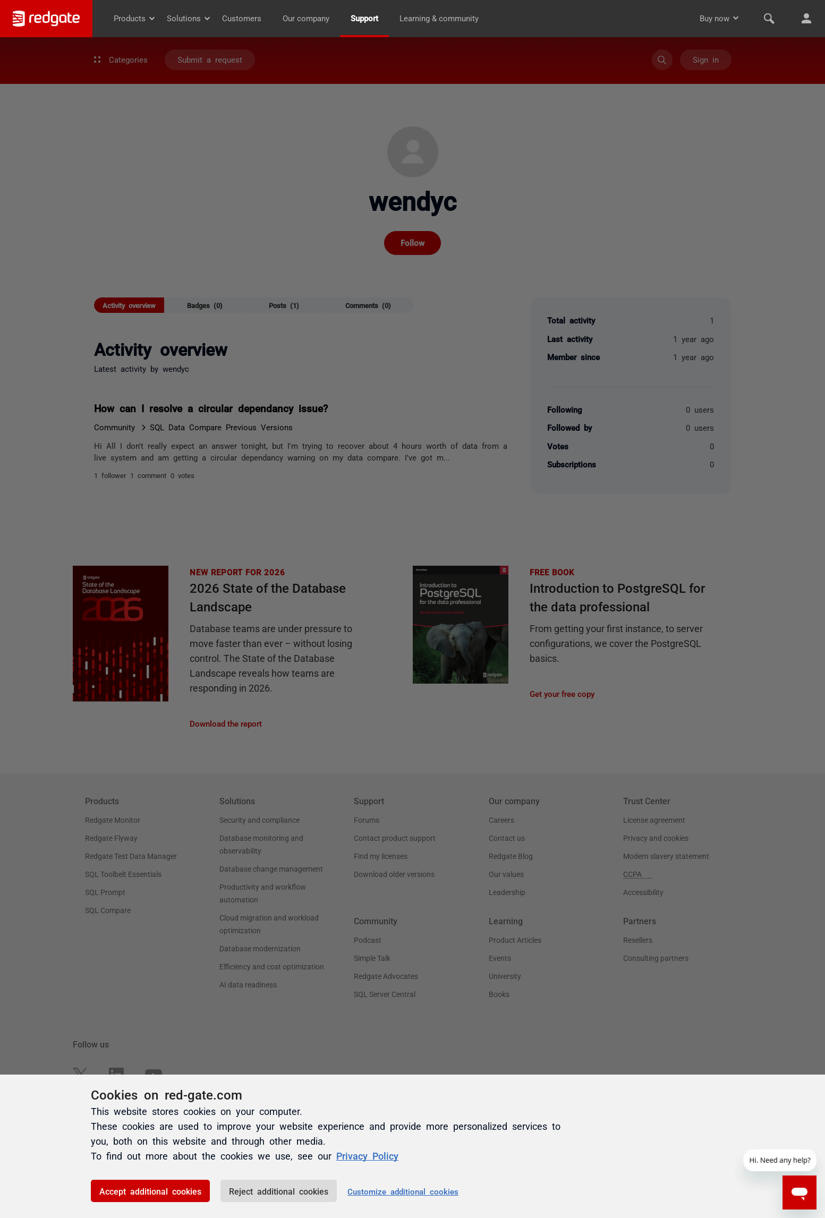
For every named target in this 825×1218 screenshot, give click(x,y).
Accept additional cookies (150, 1191)
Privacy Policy (367, 1156)
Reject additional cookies (278, 1191)
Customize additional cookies (402, 1191)
